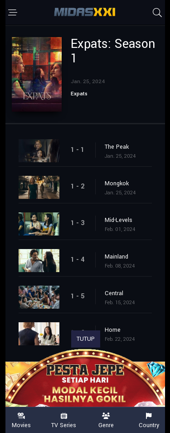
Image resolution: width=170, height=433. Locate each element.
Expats (79, 94)
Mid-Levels (118, 220)
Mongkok (117, 183)
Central (114, 293)
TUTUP (86, 339)
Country (148, 420)
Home (113, 330)
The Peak (117, 147)
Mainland (116, 257)
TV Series (64, 420)
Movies (21, 420)
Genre (106, 420)
